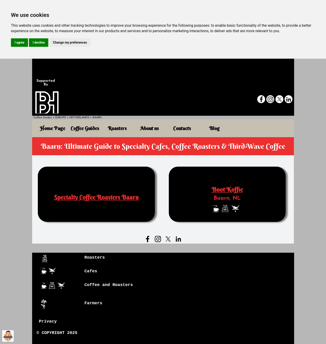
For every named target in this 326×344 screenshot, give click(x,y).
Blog (214, 128)
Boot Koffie (227, 189)
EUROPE (60, 117)
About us (149, 128)
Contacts (182, 128)
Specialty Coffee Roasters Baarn (96, 197)
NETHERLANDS (79, 117)
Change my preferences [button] (70, 42)
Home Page (52, 128)
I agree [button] (19, 42)
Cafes (91, 271)
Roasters (117, 128)
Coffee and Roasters (109, 284)
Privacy (48, 321)
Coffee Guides (42, 117)
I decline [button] (39, 42)
